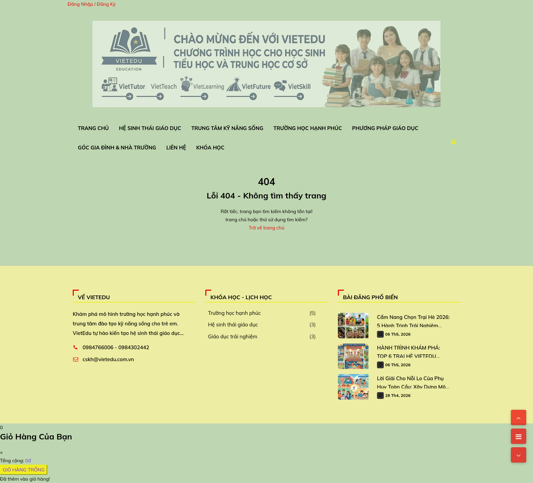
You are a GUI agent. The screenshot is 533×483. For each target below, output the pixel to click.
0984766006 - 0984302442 (116, 347)
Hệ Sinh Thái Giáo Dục (150, 128)
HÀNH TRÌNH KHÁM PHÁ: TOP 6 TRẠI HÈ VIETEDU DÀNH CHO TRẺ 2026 (408, 351)
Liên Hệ (176, 147)
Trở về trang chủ (266, 228)
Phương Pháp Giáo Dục (385, 128)
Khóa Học (210, 147)
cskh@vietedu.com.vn (108, 359)
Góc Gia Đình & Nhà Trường (117, 147)
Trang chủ (93, 128)
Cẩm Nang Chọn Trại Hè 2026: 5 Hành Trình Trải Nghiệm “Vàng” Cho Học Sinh (413, 320)
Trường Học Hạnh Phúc (307, 128)
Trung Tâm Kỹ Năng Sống (227, 128)
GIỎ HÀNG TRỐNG (24, 470)
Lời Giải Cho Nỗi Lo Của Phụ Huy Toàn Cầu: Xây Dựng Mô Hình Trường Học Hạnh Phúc (411, 381)
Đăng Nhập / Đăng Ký (92, 4)
